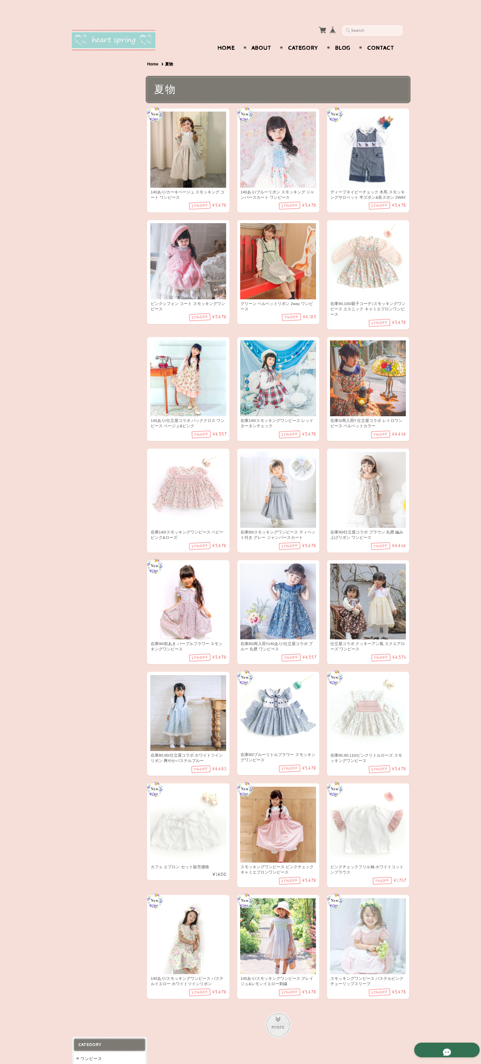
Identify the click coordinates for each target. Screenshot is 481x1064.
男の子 (86, 300)
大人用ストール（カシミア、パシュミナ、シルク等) (108, 271)
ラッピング (91, 241)
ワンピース (91, 69)
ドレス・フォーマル (99, 175)
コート (86, 149)
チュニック (91, 83)
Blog (342, 35)
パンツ (86, 122)
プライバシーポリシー (102, 387)
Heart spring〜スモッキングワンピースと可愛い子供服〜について (108, 355)
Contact (380, 35)
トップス (89, 109)
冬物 (84, 201)
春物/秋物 (89, 188)
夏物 (84, 215)
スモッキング (93, 287)
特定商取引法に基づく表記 (106, 401)
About (261, 35)
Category (303, 35)
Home (226, 35)
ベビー (86, 96)
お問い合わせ (94, 374)
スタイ (86, 254)
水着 (84, 162)
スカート (89, 135)
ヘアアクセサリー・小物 (104, 228)
